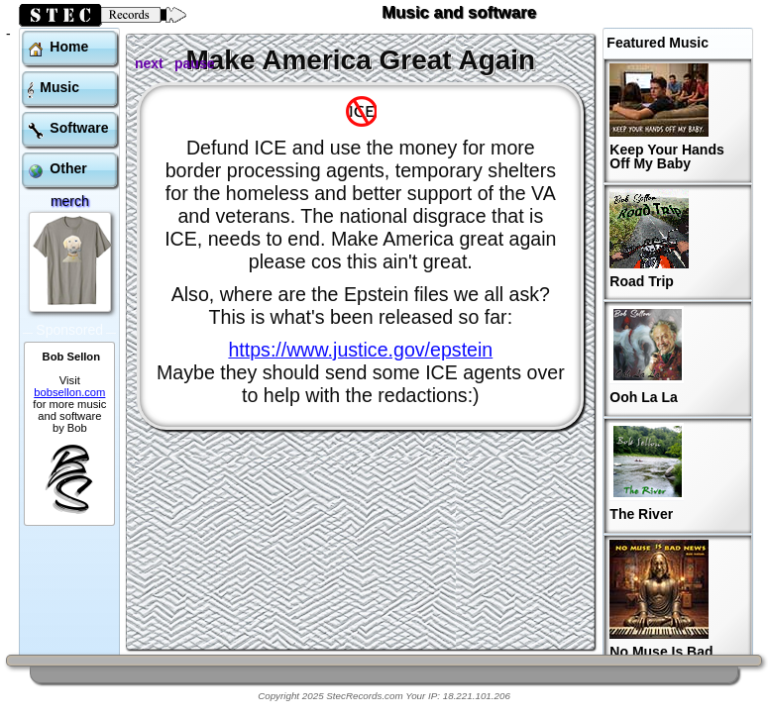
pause (194, 63)
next (149, 63)
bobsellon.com (69, 364)
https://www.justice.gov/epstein (360, 349)
